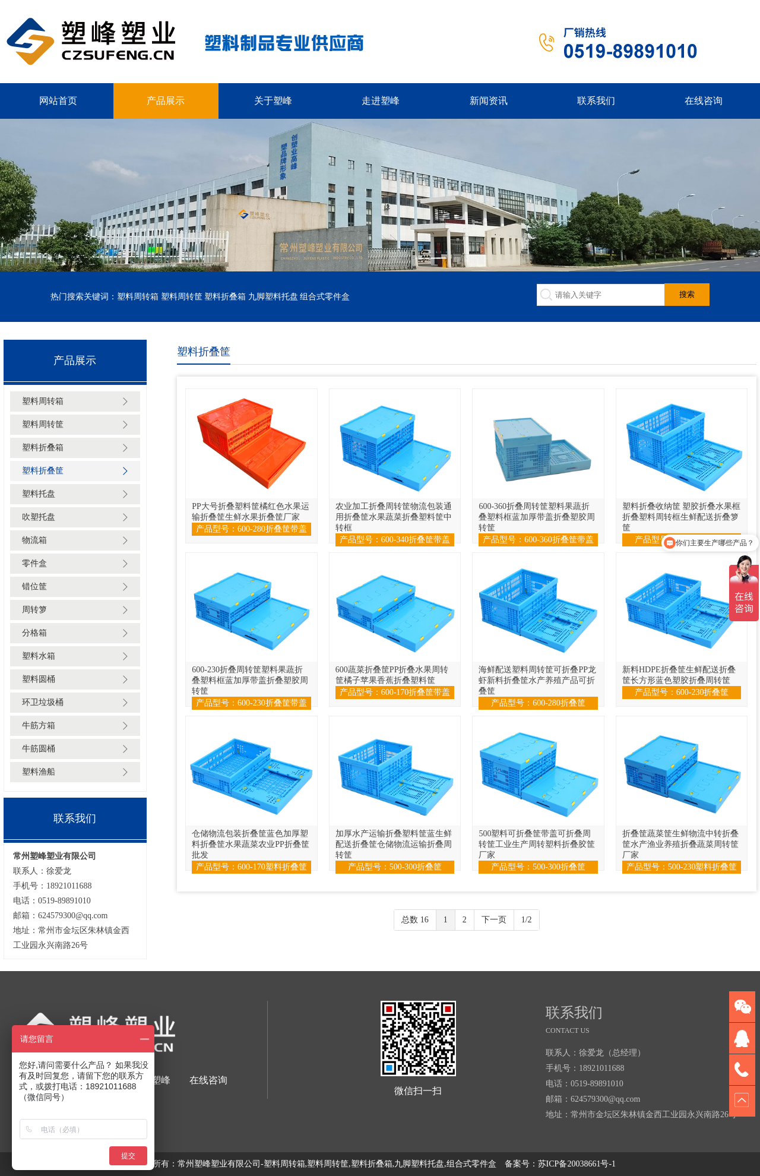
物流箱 (34, 540)
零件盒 (34, 563)
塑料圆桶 (38, 679)
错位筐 (34, 586)
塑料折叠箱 (225, 296)
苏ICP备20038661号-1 (577, 1163)
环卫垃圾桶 (43, 702)
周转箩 (34, 609)
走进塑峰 (381, 101)
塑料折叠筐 (43, 470)
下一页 (494, 919)
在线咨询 (704, 101)
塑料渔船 (38, 771)
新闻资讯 (489, 101)
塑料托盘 (38, 493)
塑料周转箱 (138, 296)
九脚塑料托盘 (273, 296)
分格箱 (34, 632)
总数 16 (415, 919)
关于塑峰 (273, 101)
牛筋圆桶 (38, 748)
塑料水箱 (38, 656)
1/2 (526, 919)
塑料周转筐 (181, 296)
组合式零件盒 (325, 296)
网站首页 (58, 101)
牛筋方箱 (38, 725)
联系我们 (596, 101)
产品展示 (166, 101)
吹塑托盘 (38, 517)
